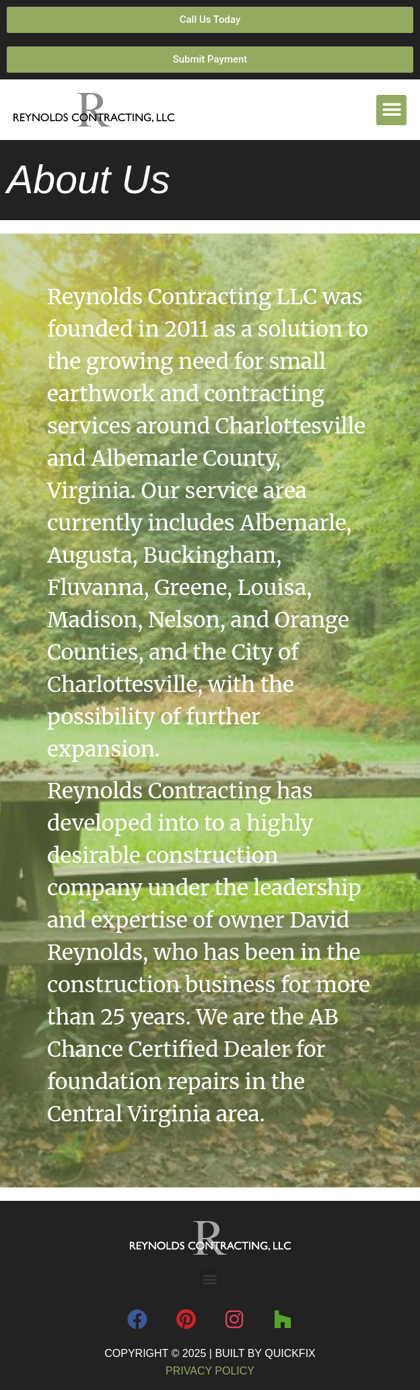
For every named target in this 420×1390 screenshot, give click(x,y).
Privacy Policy (210, 1371)
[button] (391, 110)
